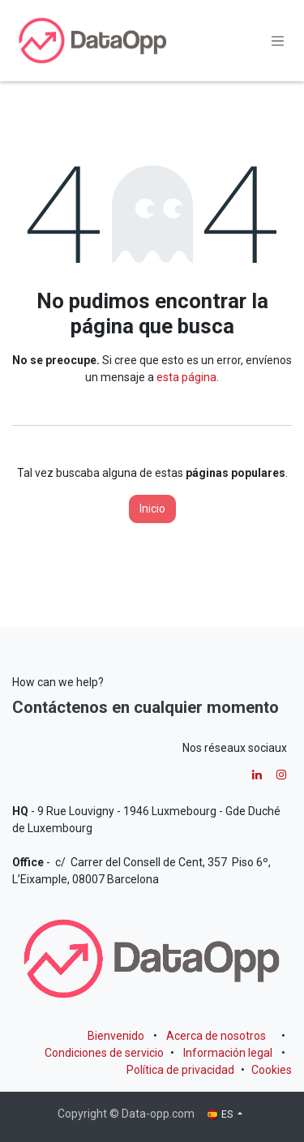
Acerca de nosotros (216, 1035)
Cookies (271, 1069)
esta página (186, 377)
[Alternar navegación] (278, 40)
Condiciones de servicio (104, 1052)
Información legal (227, 1052)
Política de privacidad (180, 1069)
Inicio (152, 508)
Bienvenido (116, 1035)
